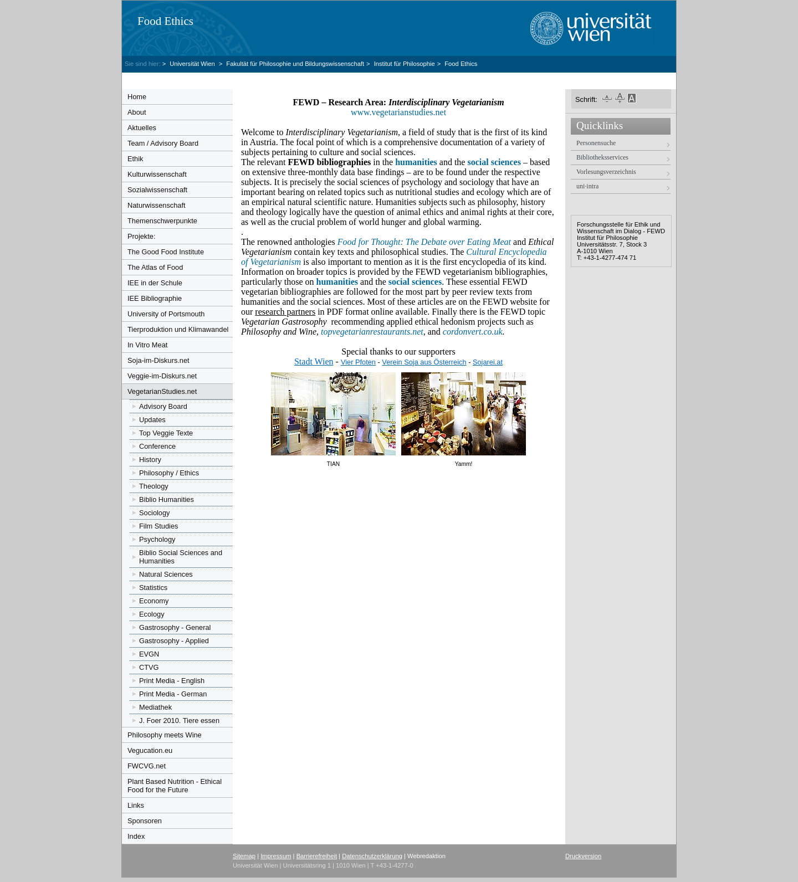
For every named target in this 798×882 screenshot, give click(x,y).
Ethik (135, 159)
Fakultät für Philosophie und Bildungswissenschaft (295, 63)
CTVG (149, 667)
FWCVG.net (146, 766)
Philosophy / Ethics (169, 473)
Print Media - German (173, 694)
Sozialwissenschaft (157, 190)
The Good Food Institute (165, 252)
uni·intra (587, 186)
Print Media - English (171, 680)
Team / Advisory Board (162, 143)
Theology (153, 486)
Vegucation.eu (149, 750)
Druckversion (583, 856)
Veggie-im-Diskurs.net (162, 376)
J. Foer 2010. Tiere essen (179, 720)
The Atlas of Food (155, 267)
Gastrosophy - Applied (174, 641)
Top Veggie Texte (166, 433)
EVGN (149, 654)
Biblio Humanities (166, 499)
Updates (152, 420)
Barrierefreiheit (316, 856)
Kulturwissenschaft (157, 174)
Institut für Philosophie (404, 63)
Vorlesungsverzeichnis (606, 172)
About (136, 112)
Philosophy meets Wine (164, 735)
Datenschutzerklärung (372, 856)
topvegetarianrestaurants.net (372, 331)
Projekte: (141, 236)
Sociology (154, 513)
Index (136, 836)
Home (136, 97)
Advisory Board (163, 406)
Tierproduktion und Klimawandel (177, 329)
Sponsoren (144, 821)
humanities (337, 281)
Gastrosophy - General (175, 627)
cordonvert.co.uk (473, 331)
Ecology (152, 614)
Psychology (157, 539)
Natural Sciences (166, 574)
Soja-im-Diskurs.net (158, 360)
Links (135, 805)
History (150, 459)
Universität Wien (193, 63)
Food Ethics (165, 21)
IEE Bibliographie (154, 298)
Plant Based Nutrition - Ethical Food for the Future (174, 785)
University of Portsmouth (165, 314)
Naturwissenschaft (156, 205)
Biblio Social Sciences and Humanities (180, 556)
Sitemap (244, 856)
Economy (153, 601)
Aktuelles (141, 128)
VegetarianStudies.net (162, 391)
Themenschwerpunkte (162, 221)
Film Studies (158, 526)
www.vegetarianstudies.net (399, 112)
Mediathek (155, 707)
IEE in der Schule (154, 283)
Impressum (275, 856)
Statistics (153, 587)
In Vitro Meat (147, 345)
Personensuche (596, 143)
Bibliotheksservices (602, 157)
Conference (157, 446)
